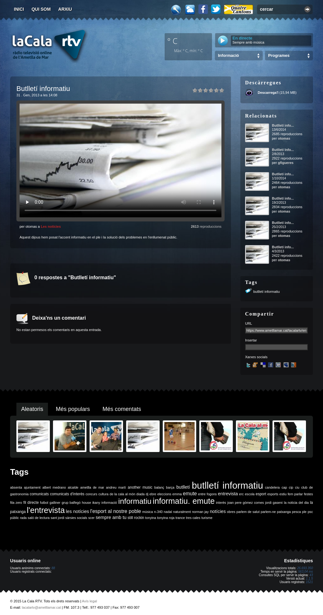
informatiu (134, 501)
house (86, 502)
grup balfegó (71, 502)
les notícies (77, 511)
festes (308, 494)
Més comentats (122, 409)
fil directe (31, 502)
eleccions (164, 494)
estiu (283, 494)
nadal (168, 512)
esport (260, 494)
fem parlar (295, 494)
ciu (297, 487)
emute (190, 493)
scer (91, 518)
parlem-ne (268, 512)
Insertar (251, 340)
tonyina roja (165, 518)
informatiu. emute (183, 501)
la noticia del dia (296, 502)
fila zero (16, 502)
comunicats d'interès (67, 494)
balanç (159, 487)
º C (172, 40)
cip (291, 487)
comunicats (39, 494)
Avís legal (89, 601)
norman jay (200, 512)
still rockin (135, 518)
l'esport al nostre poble (115, 511)
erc (241, 494)
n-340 (158, 512)
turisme (206, 518)
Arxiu (65, 9)
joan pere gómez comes (245, 502)
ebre (153, 494)
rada (23, 518)
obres (231, 512)
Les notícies (51, 226)
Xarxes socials (256, 357)
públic (14, 518)
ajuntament (32, 487)
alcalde (73, 487)
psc (310, 512)
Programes (279, 55)
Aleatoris (32, 409)
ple (304, 512)
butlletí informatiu (266, 291)
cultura (103, 494)
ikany (96, 502)
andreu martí (116, 487)
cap (284, 487)
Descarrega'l (268, 92)
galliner (55, 502)
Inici (19, 9)
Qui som (41, 9)
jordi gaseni (274, 502)
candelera (272, 487)
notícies (218, 511)
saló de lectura (39, 518)
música (147, 512)
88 (53, 568)
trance (180, 518)
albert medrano (54, 487)
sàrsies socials (76, 518)
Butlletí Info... (283, 150)
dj (147, 494)
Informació (228, 55)
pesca (296, 512)
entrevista (228, 493)
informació (109, 502)
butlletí (183, 487)
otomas (284, 138)
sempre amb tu (111, 517)
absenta (16, 487)
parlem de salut (248, 512)
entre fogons (207, 494)
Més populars (73, 409)
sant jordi (57, 518)
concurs (91, 494)
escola (250, 494)
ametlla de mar (92, 487)
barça (170, 487)
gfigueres (286, 163)
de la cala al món (122, 494)
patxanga (284, 512)
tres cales (193, 518)
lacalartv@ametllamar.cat (41, 607)
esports (272, 494)
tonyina (150, 518)
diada (140, 494)
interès (221, 502)
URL (248, 323)
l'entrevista (46, 510)
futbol (44, 502)
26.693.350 (305, 568)
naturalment (182, 512)
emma (177, 494)
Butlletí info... (283, 125)
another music (140, 487)
